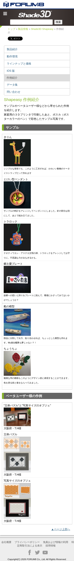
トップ (11, 29)
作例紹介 (12, 77)
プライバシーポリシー (27, 542)
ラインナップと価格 (19, 63)
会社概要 (6, 542)
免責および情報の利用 (55, 542)
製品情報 (23, 29)
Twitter (37, 552)
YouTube (45, 552)
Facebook (29, 552)
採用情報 (51, 545)
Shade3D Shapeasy (42, 29)
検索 (58, 22)
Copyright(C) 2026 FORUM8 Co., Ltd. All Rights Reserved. (37, 559)
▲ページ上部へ (60, 529)
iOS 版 (11, 70)
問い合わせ (13, 91)
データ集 (12, 84)
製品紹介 (12, 49)
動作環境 (12, 56)
